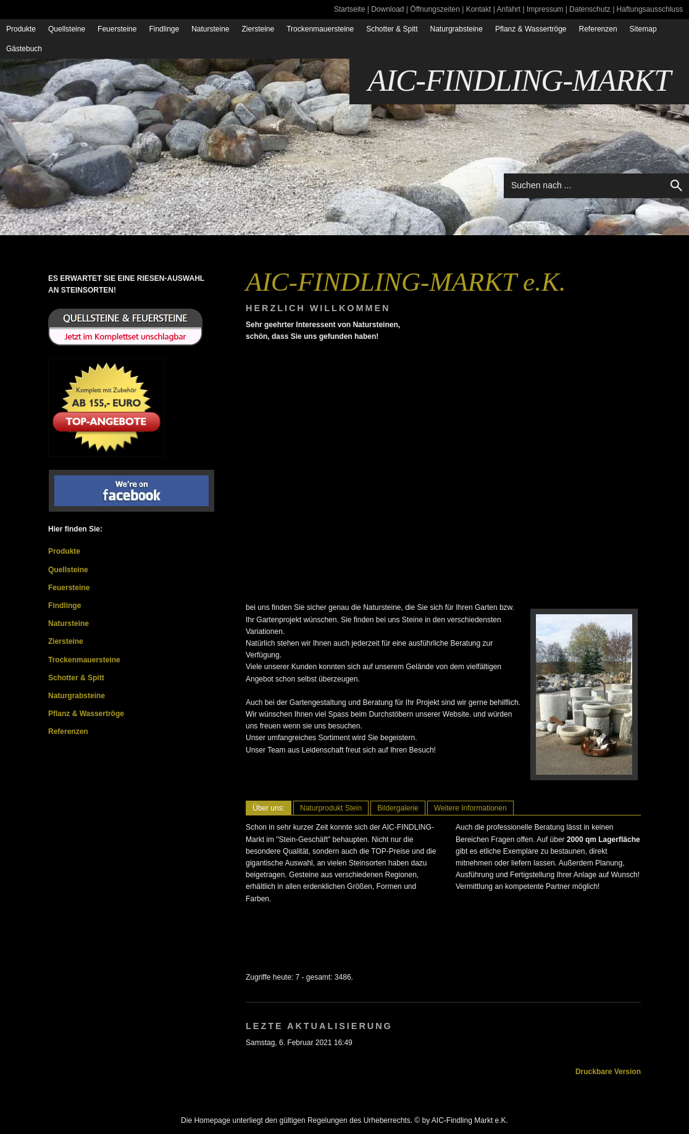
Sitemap (643, 29)
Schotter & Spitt (391, 29)
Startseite (349, 9)
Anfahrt (508, 9)
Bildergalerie (398, 808)
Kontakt (478, 9)
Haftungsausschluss (650, 9)
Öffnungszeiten (435, 9)
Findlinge (164, 29)
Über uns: (269, 808)
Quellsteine (66, 29)
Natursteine (210, 29)
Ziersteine (258, 29)
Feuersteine (117, 29)
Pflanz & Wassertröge (531, 29)
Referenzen (598, 29)
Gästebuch (24, 48)
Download (387, 9)
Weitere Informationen (470, 808)
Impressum (545, 9)
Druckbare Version (608, 1071)
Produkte (21, 29)
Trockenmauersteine (320, 29)
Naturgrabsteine (456, 29)
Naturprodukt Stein (331, 808)
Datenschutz (590, 9)
